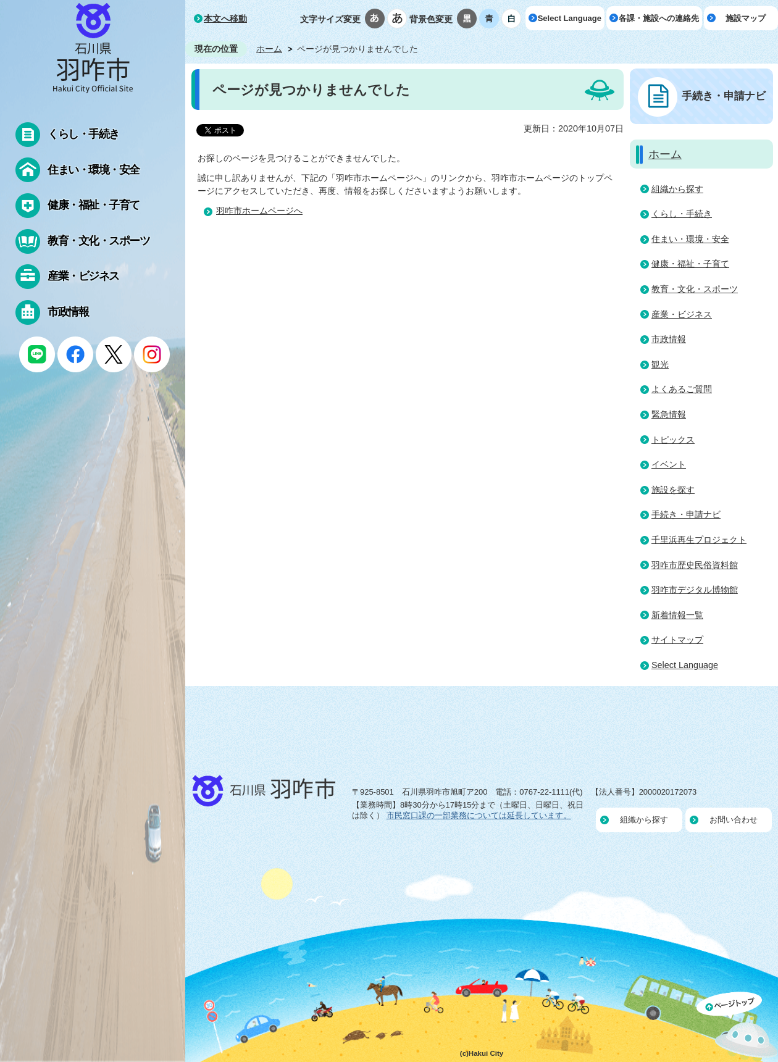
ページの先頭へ (737, 1027)
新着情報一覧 (677, 615)
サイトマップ (677, 640)
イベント (668, 464)
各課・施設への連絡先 (659, 18)
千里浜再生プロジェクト (699, 540)
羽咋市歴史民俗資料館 (694, 565)
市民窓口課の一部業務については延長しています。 (479, 815)
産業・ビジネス (681, 314)
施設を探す (673, 490)
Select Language (569, 18)
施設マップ (746, 18)
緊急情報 (668, 414)
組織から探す (677, 189)
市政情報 (668, 339)
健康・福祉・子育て (690, 264)
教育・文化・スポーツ (694, 289)
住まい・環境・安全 (690, 239)
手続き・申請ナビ (724, 96)
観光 (660, 364)
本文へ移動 (225, 18)
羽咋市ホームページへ (259, 210)
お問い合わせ (733, 819)
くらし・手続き (681, 214)
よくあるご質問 (681, 389)
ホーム (269, 49)
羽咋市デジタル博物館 (694, 590)
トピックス (673, 440)
